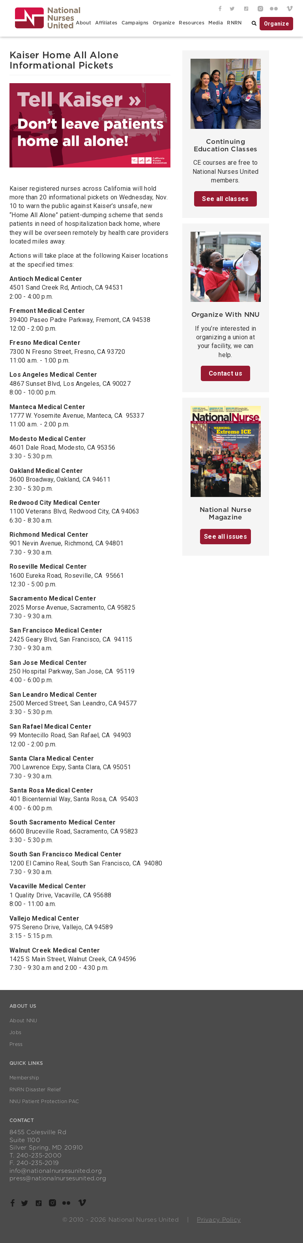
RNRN (234, 22)
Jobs (15, 1032)
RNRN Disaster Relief (35, 1089)
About (83, 22)
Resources (191, 22)
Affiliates (106, 22)
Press (15, 1044)
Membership (24, 1078)
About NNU (23, 1020)
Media (215, 22)
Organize (164, 22)
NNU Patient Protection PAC (44, 1101)
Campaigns (135, 22)
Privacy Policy (219, 1220)
